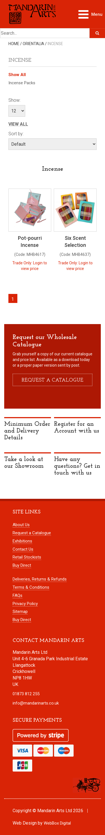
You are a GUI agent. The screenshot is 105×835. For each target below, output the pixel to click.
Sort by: (16, 133)
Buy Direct (22, 565)
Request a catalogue (52, 380)
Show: (14, 100)
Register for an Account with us (76, 427)
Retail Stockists (27, 557)
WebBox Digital (57, 823)
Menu (91, 12)
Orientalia (33, 43)
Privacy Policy (25, 603)
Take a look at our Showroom (24, 462)
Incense (55, 43)
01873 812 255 (26, 693)
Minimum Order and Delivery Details (27, 431)
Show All (17, 74)
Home (13, 43)
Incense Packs (21, 82)
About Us (21, 524)
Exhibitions (22, 541)
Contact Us (23, 549)
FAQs (17, 595)
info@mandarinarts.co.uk (36, 703)
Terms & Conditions (31, 587)
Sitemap (20, 611)
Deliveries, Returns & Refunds (40, 579)
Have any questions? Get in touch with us (77, 466)
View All (18, 124)
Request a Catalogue (32, 532)
